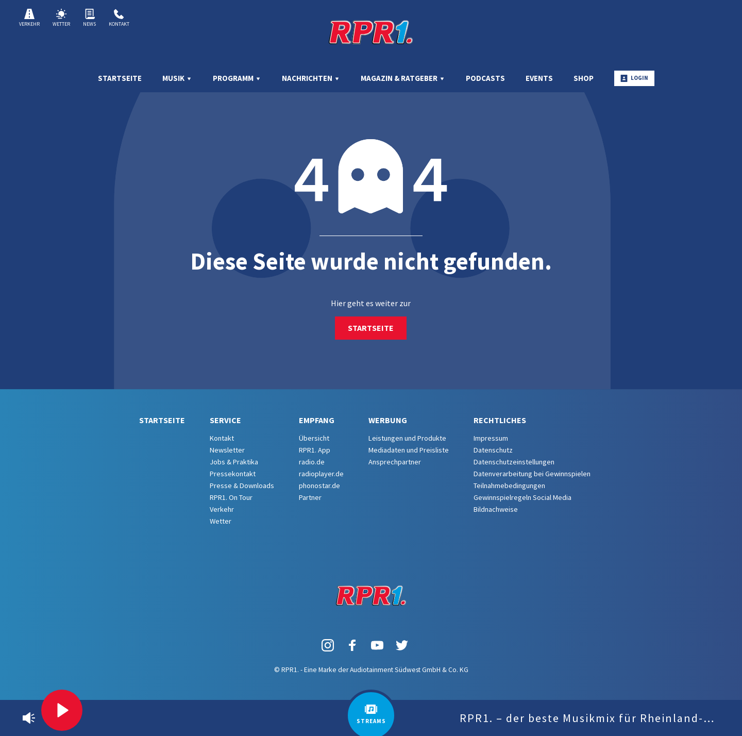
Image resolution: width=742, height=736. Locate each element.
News (89, 18)
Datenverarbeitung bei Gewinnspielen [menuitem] (532, 473)
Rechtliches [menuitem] (500, 420)
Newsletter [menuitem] (227, 450)
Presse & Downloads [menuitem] (242, 485)
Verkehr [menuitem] (222, 509)
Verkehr (29, 18)
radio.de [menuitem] (312, 461)
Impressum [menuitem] (491, 438)
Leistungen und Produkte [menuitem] (407, 438)
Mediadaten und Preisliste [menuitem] (408, 450)
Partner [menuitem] (310, 497)
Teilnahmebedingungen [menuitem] (509, 485)
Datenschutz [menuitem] (493, 450)
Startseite (371, 328)
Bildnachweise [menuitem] (496, 509)
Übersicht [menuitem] (314, 438)
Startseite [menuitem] (120, 78)
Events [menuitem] (539, 78)
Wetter (61, 18)
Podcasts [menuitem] (485, 78)
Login (634, 78)
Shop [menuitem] (584, 78)
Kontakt (119, 18)
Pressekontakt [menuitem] (233, 473)
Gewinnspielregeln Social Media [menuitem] (522, 497)
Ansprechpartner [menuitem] (394, 461)
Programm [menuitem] (237, 78)
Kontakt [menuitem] (222, 438)
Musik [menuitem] (177, 78)
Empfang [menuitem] (316, 420)
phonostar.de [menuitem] (319, 485)
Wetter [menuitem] (220, 521)
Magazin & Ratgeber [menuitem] (403, 78)
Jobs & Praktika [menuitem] (234, 461)
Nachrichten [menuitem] (311, 78)
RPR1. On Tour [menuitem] (231, 497)
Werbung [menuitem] (387, 420)
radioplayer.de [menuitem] (321, 473)
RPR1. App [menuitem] (314, 450)
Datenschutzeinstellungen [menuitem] (514, 461)
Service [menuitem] (225, 420)
